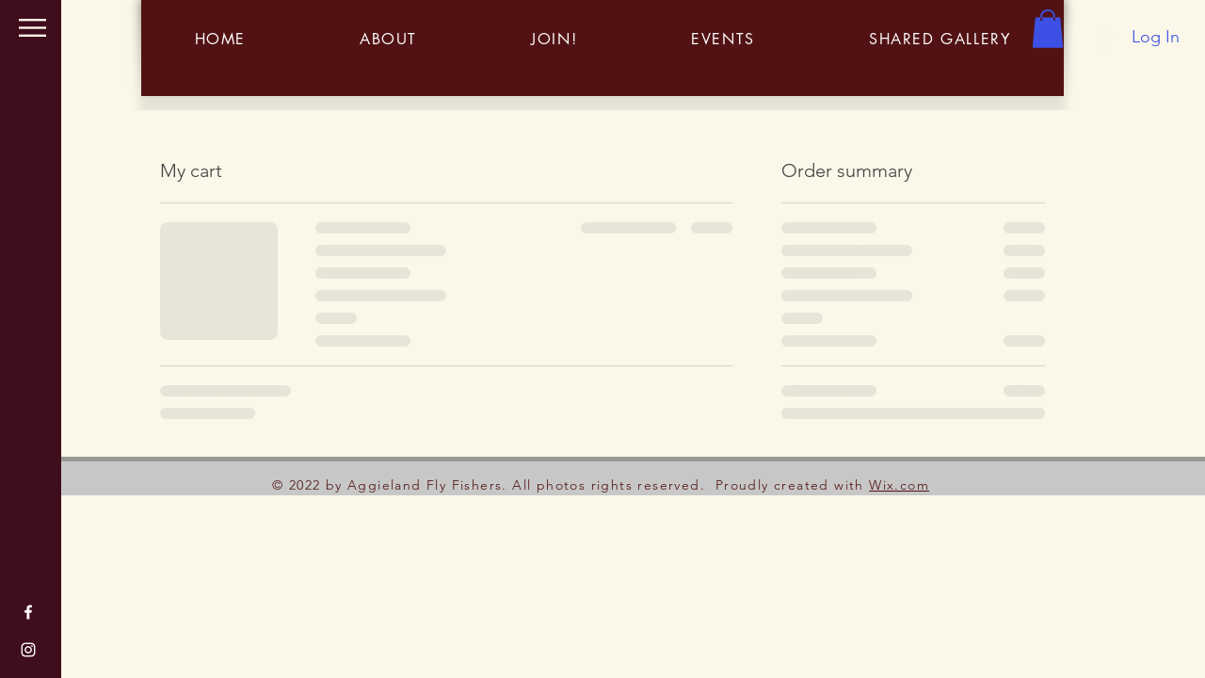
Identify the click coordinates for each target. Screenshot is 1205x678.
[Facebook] (28, 612)
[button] (32, 28)
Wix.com (899, 484)
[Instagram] (28, 649)
